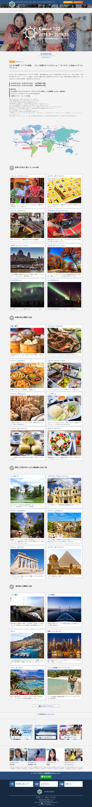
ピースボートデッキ (13, 10)
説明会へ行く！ (69, 784)
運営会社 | (47, 797)
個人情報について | (40, 797)
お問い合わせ (53, 797)
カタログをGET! (45, 784)
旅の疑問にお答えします (22, 784)
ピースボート (24, 76)
